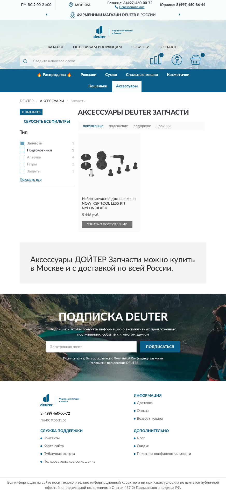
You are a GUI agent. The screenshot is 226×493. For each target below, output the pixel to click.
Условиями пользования (107, 362)
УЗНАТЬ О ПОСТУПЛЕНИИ (107, 224)
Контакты (168, 47)
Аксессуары (127, 86)
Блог (141, 438)
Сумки (111, 75)
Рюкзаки (88, 75)
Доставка (145, 403)
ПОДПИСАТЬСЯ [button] (160, 347)
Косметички (178, 75)
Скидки (143, 446)
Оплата (143, 411)
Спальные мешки (142, 75)
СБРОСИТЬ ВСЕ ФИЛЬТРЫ (47, 121)
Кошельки (97, 86)
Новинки (140, 47)
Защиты (33, 171)
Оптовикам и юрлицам (97, 47)
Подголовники (39, 150)
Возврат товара (150, 418)
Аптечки (34, 157)
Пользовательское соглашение (69, 462)
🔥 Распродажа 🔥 (54, 75)
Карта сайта (54, 446)
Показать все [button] (30, 180)
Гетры (32, 164)
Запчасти (34, 143)
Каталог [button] (56, 47)
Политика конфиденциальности (164, 454)
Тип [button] (23, 132)
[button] (129, 6)
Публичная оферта (59, 454)
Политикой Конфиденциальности (138, 358)
